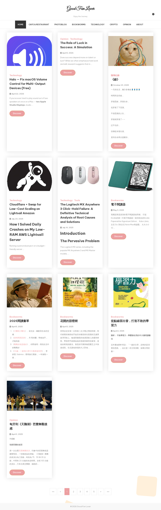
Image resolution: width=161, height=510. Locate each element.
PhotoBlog (60, 24)
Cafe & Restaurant (39, 24)
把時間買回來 (19, 338)
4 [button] (87, 491)
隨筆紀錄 (115, 75)
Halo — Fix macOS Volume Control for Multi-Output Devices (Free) (28, 84)
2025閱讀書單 (19, 321)
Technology (97, 24)
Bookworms (78, 24)
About (139, 24)
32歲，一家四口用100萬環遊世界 (28, 351)
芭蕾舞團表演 (24, 450)
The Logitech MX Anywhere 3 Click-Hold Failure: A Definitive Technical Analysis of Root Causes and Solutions (80, 213)
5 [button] (94, 491)
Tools (77, 200)
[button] (53, 491)
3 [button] (80, 491)
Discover (17, 113)
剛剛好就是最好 (20, 344)
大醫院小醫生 (19, 331)
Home (20, 24)
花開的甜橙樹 (69, 321)
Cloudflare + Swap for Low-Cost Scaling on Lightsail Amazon (25, 209)
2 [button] (73, 491)
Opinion (127, 24)
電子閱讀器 (118, 204)
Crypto (114, 24)
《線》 (115, 79)
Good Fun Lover (80, 9)
